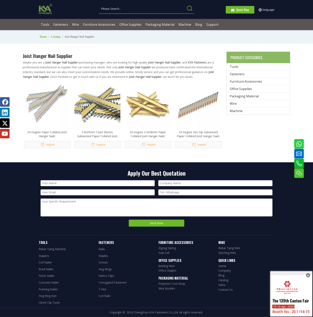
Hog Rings (105, 269)
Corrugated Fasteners (113, 282)
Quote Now (240, 9)
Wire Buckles (166, 288)
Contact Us (225, 290)
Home (222, 266)
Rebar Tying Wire (229, 248)
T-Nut (102, 289)
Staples (103, 256)
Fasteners (237, 74)
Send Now (156, 223)
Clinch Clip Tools (49, 302)
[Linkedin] (5, 112)
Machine (236, 111)
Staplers (44, 256)
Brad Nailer (46, 269)
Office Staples (167, 270)
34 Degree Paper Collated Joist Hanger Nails (47, 134)
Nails (102, 249)
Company (224, 270)
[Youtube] (5, 133)
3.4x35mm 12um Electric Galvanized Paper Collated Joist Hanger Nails (97, 134)
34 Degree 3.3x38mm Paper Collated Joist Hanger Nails (148, 134)
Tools (234, 67)
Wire (233, 103)
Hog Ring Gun (47, 296)
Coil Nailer (45, 262)
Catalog (223, 280)
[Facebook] (5, 102)
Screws (103, 262)
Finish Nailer (46, 276)
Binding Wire (166, 266)
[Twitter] (5, 123)
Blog (221, 275)
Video (222, 285)
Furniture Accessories (246, 81)
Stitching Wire (227, 253)
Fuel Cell (163, 253)
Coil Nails (105, 296)
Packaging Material (244, 96)
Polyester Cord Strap (171, 284)
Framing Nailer (48, 289)
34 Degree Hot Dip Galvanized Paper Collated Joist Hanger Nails (198, 134)
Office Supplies (241, 89)
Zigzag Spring (167, 248)
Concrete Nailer (49, 282)
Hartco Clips (106, 276)
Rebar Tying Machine (52, 249)
